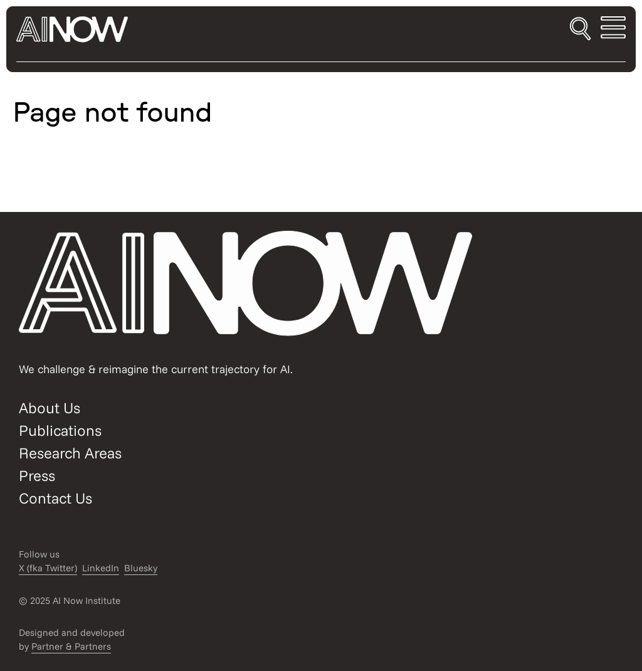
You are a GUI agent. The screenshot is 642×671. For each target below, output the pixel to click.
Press (37, 475)
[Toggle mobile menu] (613, 29)
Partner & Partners (71, 646)
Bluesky (140, 568)
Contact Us (55, 498)
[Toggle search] (580, 29)
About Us (49, 407)
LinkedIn (100, 568)
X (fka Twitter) (48, 568)
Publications (60, 430)
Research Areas (70, 452)
